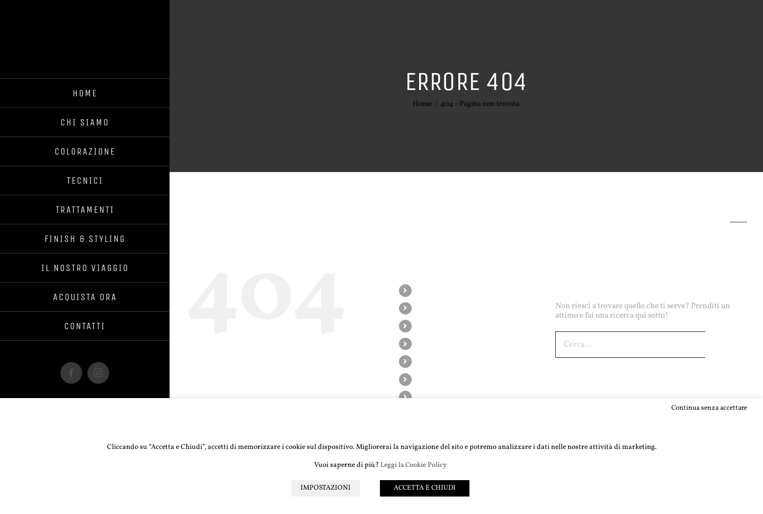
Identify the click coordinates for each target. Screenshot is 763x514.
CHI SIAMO (436, 308)
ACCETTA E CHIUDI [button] (425, 488)
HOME (427, 290)
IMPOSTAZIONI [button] (325, 488)
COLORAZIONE (442, 326)
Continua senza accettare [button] (709, 408)
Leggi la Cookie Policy (413, 465)
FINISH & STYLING (448, 379)
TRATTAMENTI (441, 361)
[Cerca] (718, 344)
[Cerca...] (630, 344)
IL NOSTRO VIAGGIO (451, 397)
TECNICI (430, 344)
